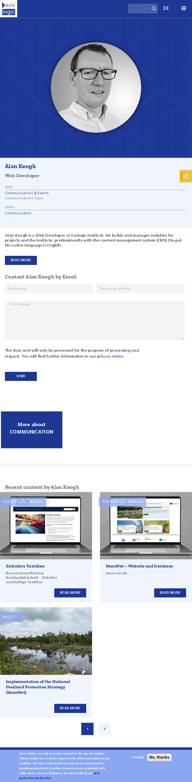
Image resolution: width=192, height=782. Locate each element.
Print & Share (186, 176)
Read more (70, 592)
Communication (18, 213)
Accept (138, 759)
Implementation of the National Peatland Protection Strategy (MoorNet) (38, 687)
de (166, 8)
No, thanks (159, 759)
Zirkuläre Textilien (25, 566)
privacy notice (110, 357)
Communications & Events (26, 193)
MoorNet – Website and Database (139, 566)
